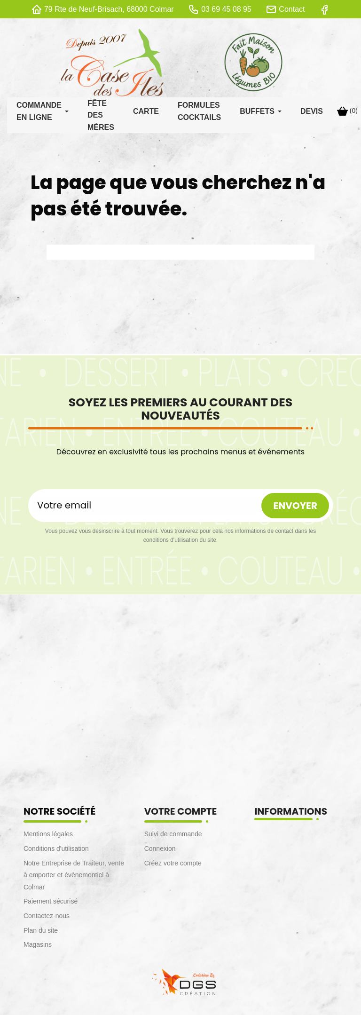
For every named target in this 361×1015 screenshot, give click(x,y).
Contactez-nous (47, 918)
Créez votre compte (173, 865)
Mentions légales (48, 836)
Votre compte (180, 813)
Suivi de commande (173, 836)
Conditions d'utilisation (56, 851)
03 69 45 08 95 (226, 9)
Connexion (160, 851)
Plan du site (41, 932)
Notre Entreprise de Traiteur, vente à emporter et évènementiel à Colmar (74, 877)
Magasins (38, 947)
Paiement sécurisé (51, 903)
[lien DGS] (180, 983)
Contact (292, 9)
